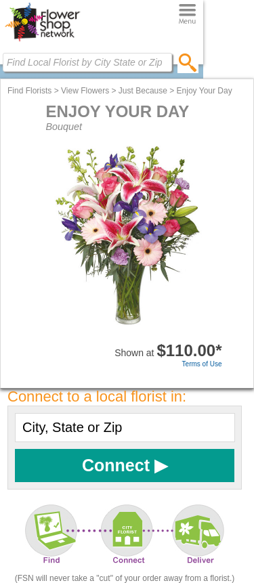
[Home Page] (42, 41)
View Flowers (85, 90)
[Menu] (187, 14)
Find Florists (29, 90)
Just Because (143, 90)
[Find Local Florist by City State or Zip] (87, 62)
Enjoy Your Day (204, 90)
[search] (187, 62)
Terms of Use (202, 364)
